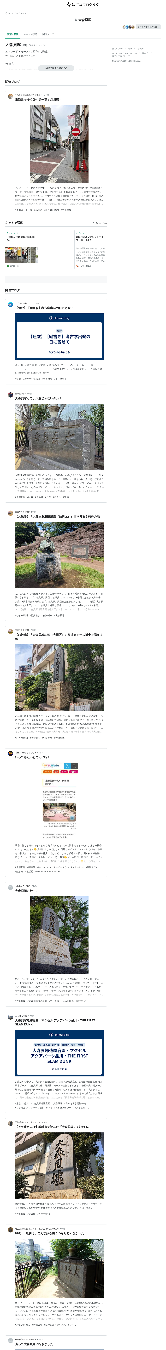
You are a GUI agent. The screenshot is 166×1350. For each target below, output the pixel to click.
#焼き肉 (19, 871)
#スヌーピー (77, 867)
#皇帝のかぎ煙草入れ (55, 1324)
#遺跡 (66, 497)
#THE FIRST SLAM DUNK (59, 1107)
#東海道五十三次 (23, 210)
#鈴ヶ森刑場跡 (51, 210)
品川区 (19, 56)
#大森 (30, 497)
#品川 (26, 1103)
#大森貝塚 (66, 210)
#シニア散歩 (43, 1214)
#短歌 (18, 379)
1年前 (37, 303)
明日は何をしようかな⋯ (25, 752)
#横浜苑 (29, 871)
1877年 (35, 51)
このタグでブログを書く (148, 27)
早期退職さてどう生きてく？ (27, 1122)
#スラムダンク (82, 1107)
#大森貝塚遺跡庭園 (37, 1001)
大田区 (9, 56)
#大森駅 (31, 1214)
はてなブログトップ (121, 56)
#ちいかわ (42, 867)
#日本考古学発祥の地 (75, 1103)
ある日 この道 (21, 1016)
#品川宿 (38, 210)
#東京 (18, 1103)
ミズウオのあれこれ (24, 303)
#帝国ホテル (92, 867)
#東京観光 (81, 1001)
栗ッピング (20, 394)
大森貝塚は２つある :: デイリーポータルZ (90, 238)
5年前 (62, 1229)
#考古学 (57, 497)
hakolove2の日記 (22, 886)
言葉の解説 (12, 34)
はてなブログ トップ (15, 13)
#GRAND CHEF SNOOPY (48, 871)
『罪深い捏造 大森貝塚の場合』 (21, 238)
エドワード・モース (17, 51)
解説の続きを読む (56, 68)
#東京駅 (31, 867)
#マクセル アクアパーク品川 (29, 1107)
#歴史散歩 (35, 615)
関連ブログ (48, 34)
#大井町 (39, 497)
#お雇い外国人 (22, 1324)
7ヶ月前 (45, 95)
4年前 (44, 1122)
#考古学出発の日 (31, 379)
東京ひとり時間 (22, 512)
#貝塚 (48, 497)
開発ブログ (147, 53)
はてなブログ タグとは (122, 53)
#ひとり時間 (21, 615)
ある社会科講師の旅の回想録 (27, 95)
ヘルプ (137, 53)
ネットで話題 (30, 34)
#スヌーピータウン (59, 867)
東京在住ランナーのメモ (25, 1339)
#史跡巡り (47, 615)
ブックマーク (12, 232)
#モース (72, 1324)
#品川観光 (68, 1001)
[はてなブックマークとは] (25, 222)
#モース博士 (60, 379)
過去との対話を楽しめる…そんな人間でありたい (36, 1229)
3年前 (34, 886)
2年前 (29, 394)
